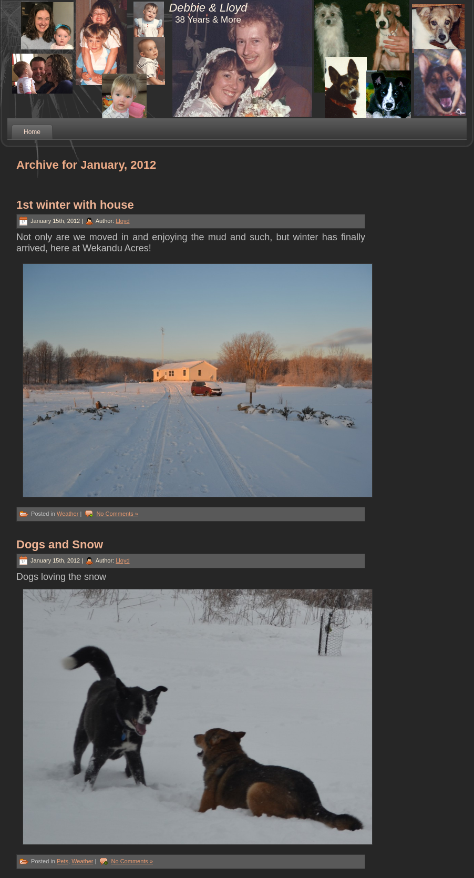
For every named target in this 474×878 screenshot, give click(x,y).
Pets (62, 861)
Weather (67, 513)
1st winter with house (75, 204)
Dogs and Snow (59, 544)
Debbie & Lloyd (208, 7)
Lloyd (122, 221)
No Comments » (117, 513)
